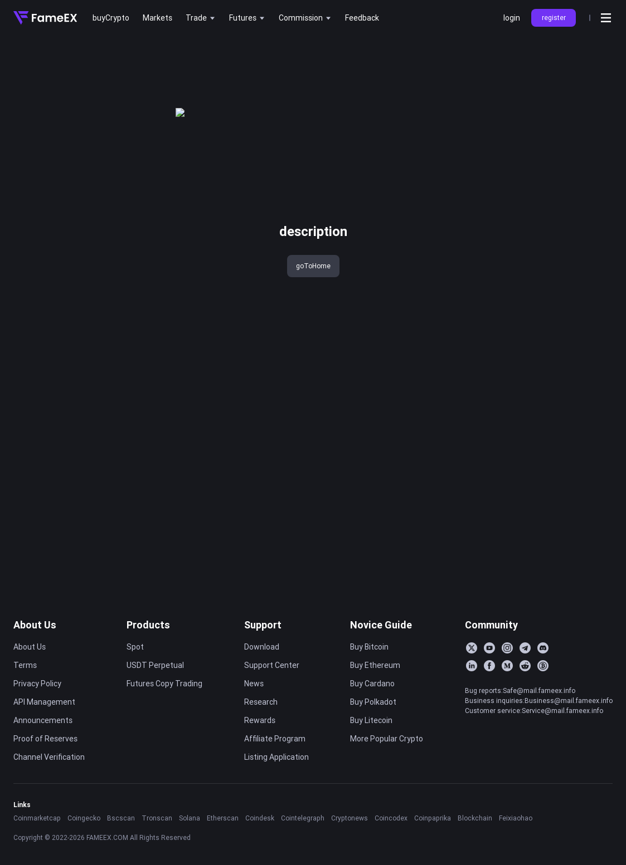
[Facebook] (489, 665)
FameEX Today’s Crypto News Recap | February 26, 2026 (557, 144)
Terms (25, 665)
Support (263, 624)
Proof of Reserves (45, 739)
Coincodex (391, 818)
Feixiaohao (515, 818)
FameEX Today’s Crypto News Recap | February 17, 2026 (557, 272)
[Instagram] (507, 648)
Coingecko (83, 818)
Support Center (271, 665)
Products (148, 624)
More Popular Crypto (386, 739)
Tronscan (157, 818)
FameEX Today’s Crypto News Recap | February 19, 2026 (557, 235)
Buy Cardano (372, 684)
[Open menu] (606, 17)
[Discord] (543, 648)
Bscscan (121, 818)
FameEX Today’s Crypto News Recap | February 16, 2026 (557, 291)
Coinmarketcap (37, 818)
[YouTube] (489, 648)
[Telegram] (525, 648)
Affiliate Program (274, 739)
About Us (34, 624)
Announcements (42, 720)
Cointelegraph (302, 818)
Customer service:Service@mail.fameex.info (534, 710)
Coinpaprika (432, 818)
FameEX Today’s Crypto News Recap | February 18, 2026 (557, 254)
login (511, 18)
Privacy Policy (37, 684)
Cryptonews (349, 818)
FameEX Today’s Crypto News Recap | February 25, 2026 (557, 162)
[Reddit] (525, 665)
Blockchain (475, 818)
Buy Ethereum (375, 665)
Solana (189, 818)
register (554, 17)
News (254, 684)
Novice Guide (381, 624)
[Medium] (507, 665)
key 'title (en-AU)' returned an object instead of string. (95, 55)
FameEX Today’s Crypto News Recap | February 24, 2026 (557, 180)
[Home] (45, 17)
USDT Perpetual (155, 665)
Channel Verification (49, 757)
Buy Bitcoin (369, 647)
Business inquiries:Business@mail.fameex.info (539, 700)
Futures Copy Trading (164, 684)
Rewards (259, 720)
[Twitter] (471, 648)
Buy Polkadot (373, 702)
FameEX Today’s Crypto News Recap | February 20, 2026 (557, 217)
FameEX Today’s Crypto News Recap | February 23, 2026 (557, 199)
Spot (135, 647)
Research (261, 702)
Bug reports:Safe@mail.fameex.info (520, 690)
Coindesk (259, 818)
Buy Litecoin (371, 720)
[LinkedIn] (471, 665)
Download (261, 647)
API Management (44, 702)
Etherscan (223, 818)
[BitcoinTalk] (543, 665)
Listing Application (276, 757)
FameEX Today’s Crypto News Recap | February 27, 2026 (557, 125)
